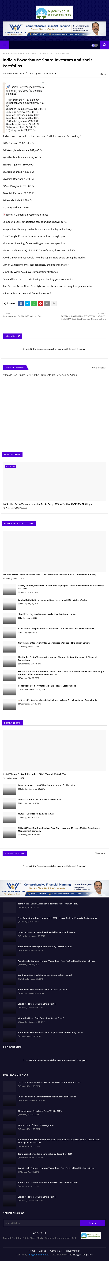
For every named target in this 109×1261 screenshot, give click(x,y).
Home (6, 53)
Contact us (56, 1250)
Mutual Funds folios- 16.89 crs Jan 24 (36, 813)
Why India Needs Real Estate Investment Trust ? (41, 1018)
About (42, 1250)
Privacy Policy (73, 1250)
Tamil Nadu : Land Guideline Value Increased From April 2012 (48, 903)
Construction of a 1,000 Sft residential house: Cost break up (47, 685)
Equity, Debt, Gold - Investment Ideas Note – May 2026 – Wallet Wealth (52, 599)
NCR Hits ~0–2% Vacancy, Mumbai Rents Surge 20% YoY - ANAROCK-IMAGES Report (48, 504)
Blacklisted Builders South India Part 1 (37, 1003)
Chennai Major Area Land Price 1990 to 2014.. (40, 799)
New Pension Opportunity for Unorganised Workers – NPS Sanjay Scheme (54, 642)
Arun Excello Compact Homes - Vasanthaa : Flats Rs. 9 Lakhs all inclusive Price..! (57, 628)
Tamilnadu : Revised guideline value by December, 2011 (45, 946)
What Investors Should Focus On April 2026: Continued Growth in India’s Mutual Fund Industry (49, 574)
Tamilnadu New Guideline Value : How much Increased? (45, 975)
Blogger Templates (39, 1254)
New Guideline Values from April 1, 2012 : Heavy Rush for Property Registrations (57, 918)
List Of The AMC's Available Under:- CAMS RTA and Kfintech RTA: (34, 774)
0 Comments (99, 367)
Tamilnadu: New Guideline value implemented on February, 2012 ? (50, 1032)
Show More (100, 853)
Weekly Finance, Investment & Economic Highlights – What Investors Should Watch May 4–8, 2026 (61, 587)
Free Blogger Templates (80, 1254)
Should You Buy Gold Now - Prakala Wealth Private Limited (47, 614)
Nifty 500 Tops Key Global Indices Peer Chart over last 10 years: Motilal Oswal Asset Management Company (59, 829)
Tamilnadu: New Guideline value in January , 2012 (42, 989)
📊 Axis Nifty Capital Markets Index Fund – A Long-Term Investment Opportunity (57, 700)
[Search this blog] (42, 1223)
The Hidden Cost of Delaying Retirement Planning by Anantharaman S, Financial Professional (57, 658)
